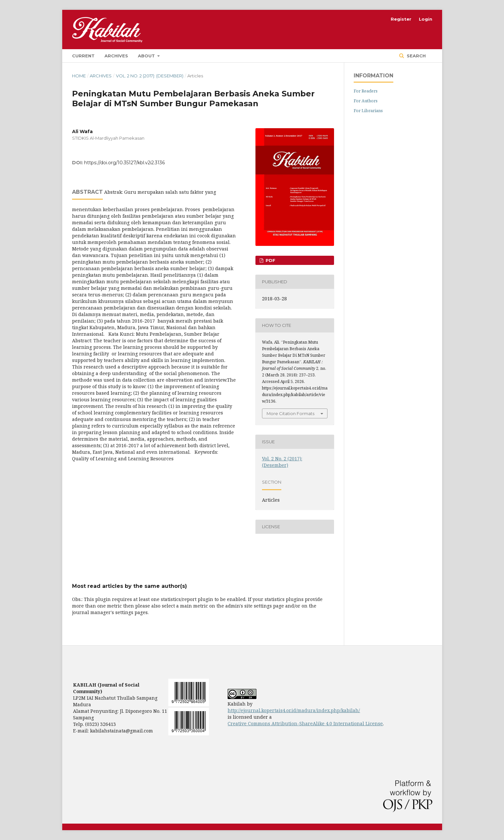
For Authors (366, 101)
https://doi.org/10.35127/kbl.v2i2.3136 (124, 163)
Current (83, 55)
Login (425, 19)
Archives (116, 55)
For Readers (366, 91)
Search (415, 55)
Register (401, 19)
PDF (269, 260)
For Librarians (368, 110)
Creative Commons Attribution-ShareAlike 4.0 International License (305, 723)
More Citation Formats (290, 413)
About (147, 55)
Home (79, 75)
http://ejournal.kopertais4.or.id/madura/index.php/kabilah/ (294, 710)
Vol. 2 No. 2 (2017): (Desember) (149, 75)
